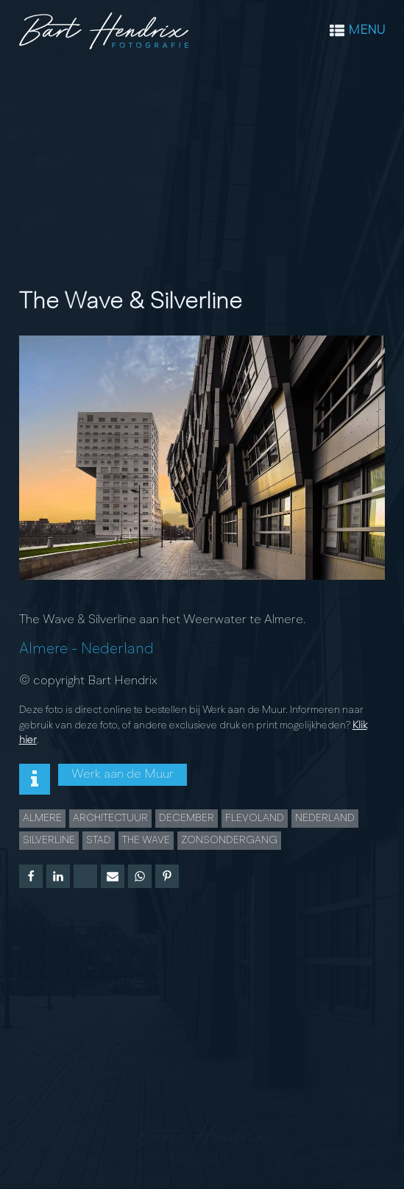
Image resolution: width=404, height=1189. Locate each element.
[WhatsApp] (140, 876)
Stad (98, 840)
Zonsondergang (229, 840)
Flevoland (254, 818)
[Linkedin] (58, 876)
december (186, 818)
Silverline (49, 840)
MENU (366, 30)
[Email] (112, 876)
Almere (43, 649)
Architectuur (110, 818)
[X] (85, 876)
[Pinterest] (167, 876)
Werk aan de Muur (122, 774)
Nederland (117, 649)
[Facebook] (31, 876)
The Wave (146, 840)
